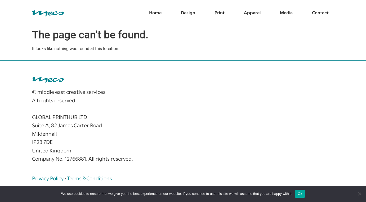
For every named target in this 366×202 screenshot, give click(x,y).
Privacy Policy (48, 179)
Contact (320, 13)
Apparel (252, 13)
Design (188, 13)
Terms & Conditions (89, 179)
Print (220, 13)
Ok (300, 194)
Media (286, 13)
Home (155, 13)
